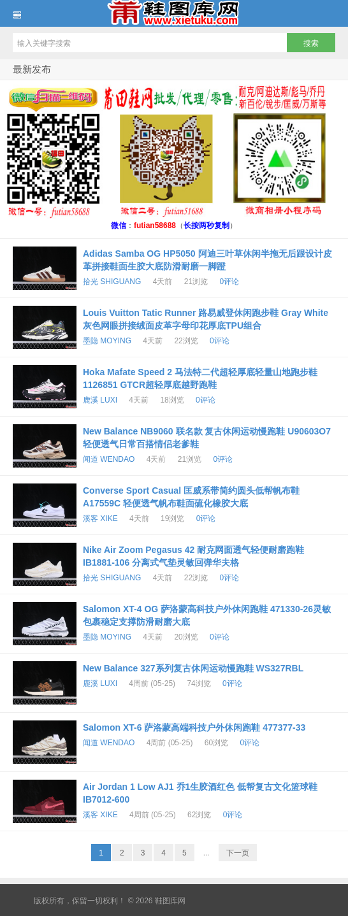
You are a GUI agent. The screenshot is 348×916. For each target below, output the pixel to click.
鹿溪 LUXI (100, 400)
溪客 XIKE (100, 518)
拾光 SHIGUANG (112, 281)
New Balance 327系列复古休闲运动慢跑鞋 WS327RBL (193, 668)
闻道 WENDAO (108, 459)
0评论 (229, 281)
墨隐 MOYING (107, 340)
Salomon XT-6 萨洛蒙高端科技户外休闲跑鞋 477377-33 (194, 727)
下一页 (237, 852)
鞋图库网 (174, 13)
